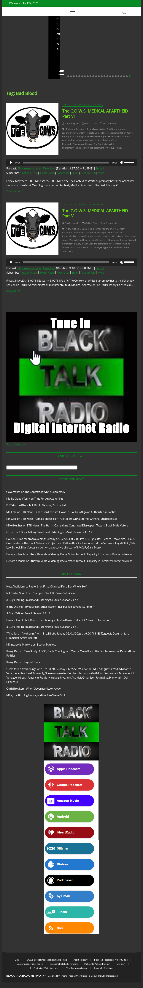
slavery (77, 243)
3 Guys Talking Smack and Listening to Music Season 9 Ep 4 (42, 599)
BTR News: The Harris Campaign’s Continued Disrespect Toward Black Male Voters (77, 525)
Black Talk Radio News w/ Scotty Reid (44, 505)
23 (130, 76)
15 (107, 76)
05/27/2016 (89, 123)
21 (124, 76)
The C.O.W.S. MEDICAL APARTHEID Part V (95, 213)
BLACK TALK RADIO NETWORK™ (26, 975)
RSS (93, 172)
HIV (127, 136)
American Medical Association (91, 129)
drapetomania (78, 232)
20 (121, 76)
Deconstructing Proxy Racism (30, 964)
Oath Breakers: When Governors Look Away (33, 688)
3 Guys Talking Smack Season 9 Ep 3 (28, 613)
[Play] (11, 162)
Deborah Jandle (16, 554)
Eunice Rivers (102, 132)
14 (104, 76)
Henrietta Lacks (116, 136)
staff (10, 64)
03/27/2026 (117, 64)
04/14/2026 (24, 64)
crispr (73, 132)
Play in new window (29, 168)
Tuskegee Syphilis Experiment (89, 147)
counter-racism (101, 228)
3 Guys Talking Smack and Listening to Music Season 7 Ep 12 (55, 532)
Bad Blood (112, 129)
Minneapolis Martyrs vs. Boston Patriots (31, 644)
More (101, 172)
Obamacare (79, 144)
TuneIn (84, 172)
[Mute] (121, 162)
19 (118, 76)
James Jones (82, 140)
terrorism (103, 243)
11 (96, 76)
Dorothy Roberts (85, 132)
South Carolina (89, 243)
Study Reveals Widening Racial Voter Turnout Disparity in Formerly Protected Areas (81, 554)
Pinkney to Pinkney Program (97, 964)
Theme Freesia (68, 975)
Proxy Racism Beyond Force (23, 662)
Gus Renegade (70, 123)
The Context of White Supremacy (82, 104)
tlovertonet (13, 491)
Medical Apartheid (98, 140)
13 (102, 76)
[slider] (66, 162)
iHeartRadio (47, 172)
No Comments (15, 69)
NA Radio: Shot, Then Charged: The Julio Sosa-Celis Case (70, 53)
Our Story (121, 964)
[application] (71, 162)
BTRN (17, 960)
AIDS (68, 228)
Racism (89, 144)
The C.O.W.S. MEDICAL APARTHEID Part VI (95, 113)
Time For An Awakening (48, 498)
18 (116, 76)
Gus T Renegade (78, 136)
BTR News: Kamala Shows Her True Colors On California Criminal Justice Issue (69, 518)
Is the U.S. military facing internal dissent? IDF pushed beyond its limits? (115, 51)
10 (93, 76)
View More (13, 74)
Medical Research (97, 240)
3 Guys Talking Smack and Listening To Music (47, 960)
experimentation (117, 132)
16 (110, 76)
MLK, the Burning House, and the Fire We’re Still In (37, 695)
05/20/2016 (89, 223)
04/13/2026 (70, 64)
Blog (15, 34)
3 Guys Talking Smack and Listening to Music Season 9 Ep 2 (42, 626)
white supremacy (113, 147)
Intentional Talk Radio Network (64, 964)
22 (127, 76)
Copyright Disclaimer (103, 968)
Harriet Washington (97, 136)
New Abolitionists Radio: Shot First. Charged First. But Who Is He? (21, 51)
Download (49, 168)
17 (113, 76)
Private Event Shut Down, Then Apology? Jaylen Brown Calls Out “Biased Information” (58, 620)
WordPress (81, 975)
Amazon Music (28, 172)
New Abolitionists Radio (73, 42)
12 (99, 76)
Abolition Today (81, 960)
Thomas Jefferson (83, 247)
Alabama (70, 129)
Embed (100, 168)
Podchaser (63, 172)
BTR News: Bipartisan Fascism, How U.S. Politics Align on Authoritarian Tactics (69, 512)
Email (75, 172)
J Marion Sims (122, 236)
